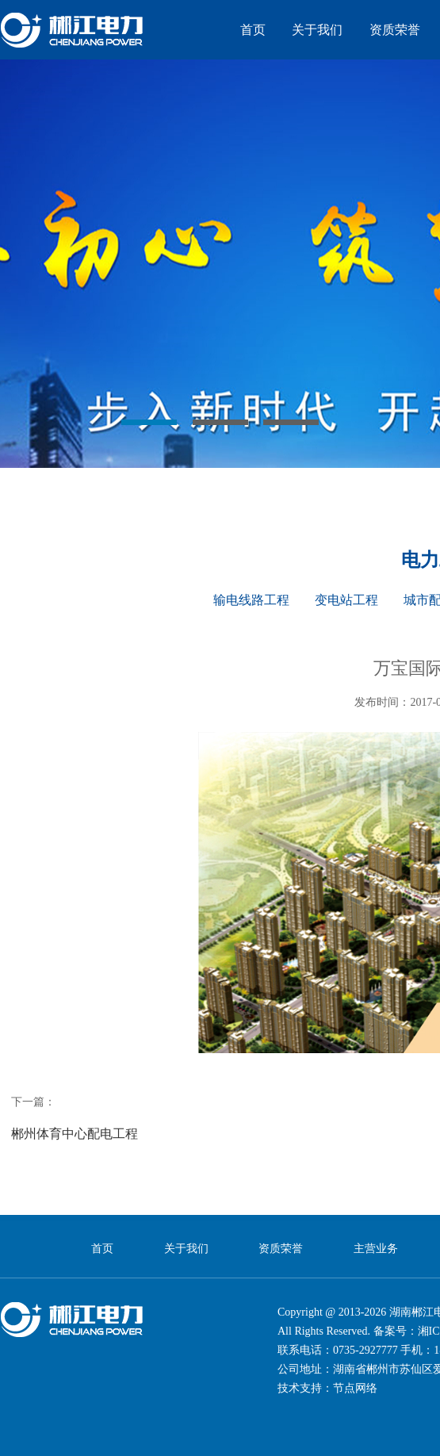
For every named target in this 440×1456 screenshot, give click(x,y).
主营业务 (376, 1249)
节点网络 (355, 1388)
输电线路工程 (251, 600)
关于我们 (317, 29)
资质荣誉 (394, 29)
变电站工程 (346, 600)
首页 (253, 29)
